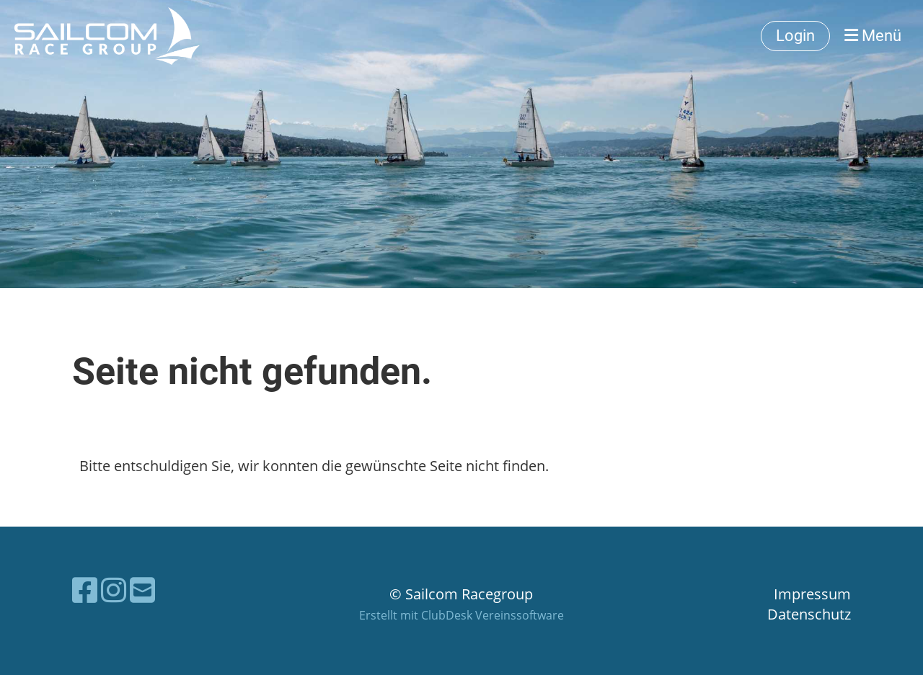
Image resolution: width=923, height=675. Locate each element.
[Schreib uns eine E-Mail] (142, 589)
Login (795, 36)
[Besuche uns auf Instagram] (113, 589)
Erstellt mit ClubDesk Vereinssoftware (461, 615)
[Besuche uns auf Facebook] (84, 589)
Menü (872, 36)
